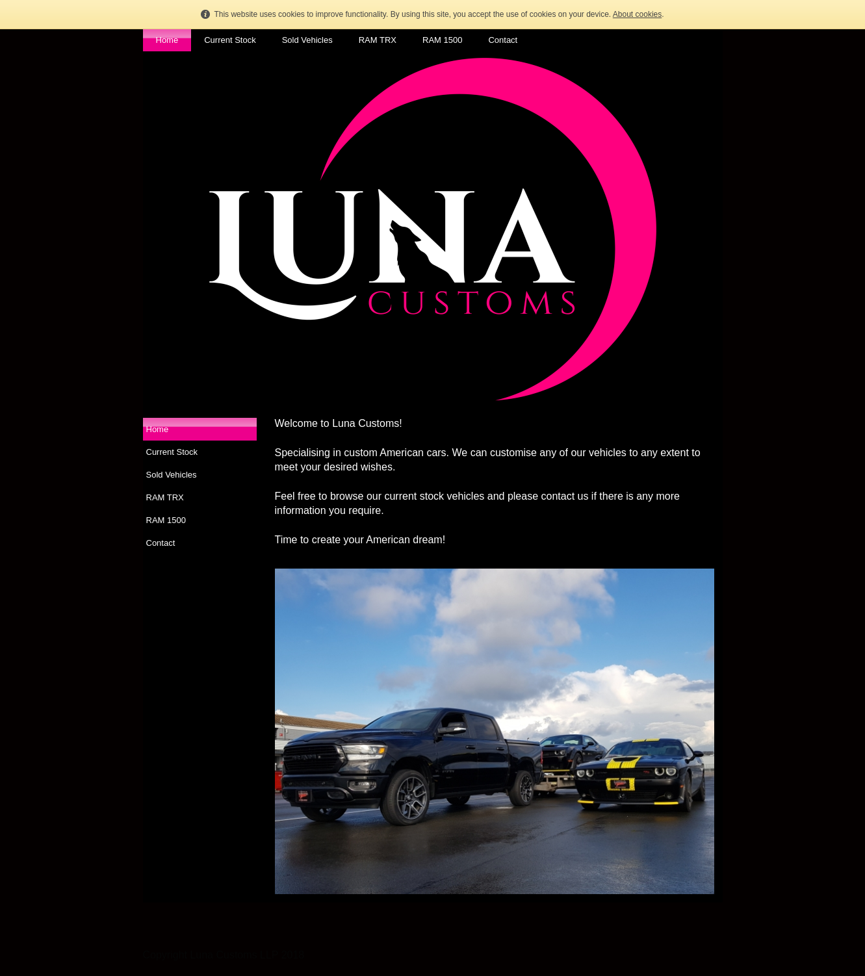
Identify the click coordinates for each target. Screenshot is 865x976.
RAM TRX (377, 40)
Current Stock (229, 40)
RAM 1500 (442, 40)
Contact (502, 40)
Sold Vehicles (307, 40)
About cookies (637, 14)
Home (167, 40)
